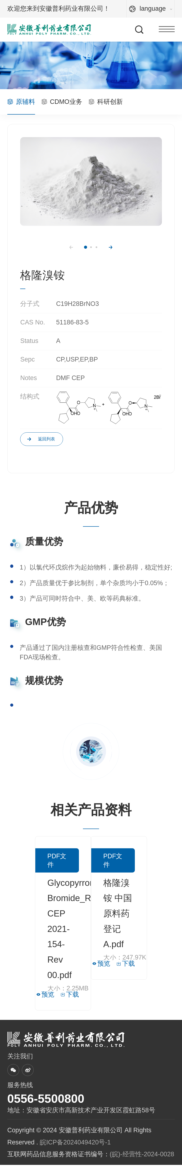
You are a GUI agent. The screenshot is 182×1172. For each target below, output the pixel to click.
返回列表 (60, 442)
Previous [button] (71, 247)
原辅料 (21, 101)
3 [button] (96, 247)
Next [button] (110, 247)
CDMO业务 (61, 101)
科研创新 (106, 101)
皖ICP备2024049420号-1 (75, 1149)
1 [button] (85, 247)
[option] (91, 181)
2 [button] (91, 247)
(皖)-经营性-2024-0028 (142, 1161)
